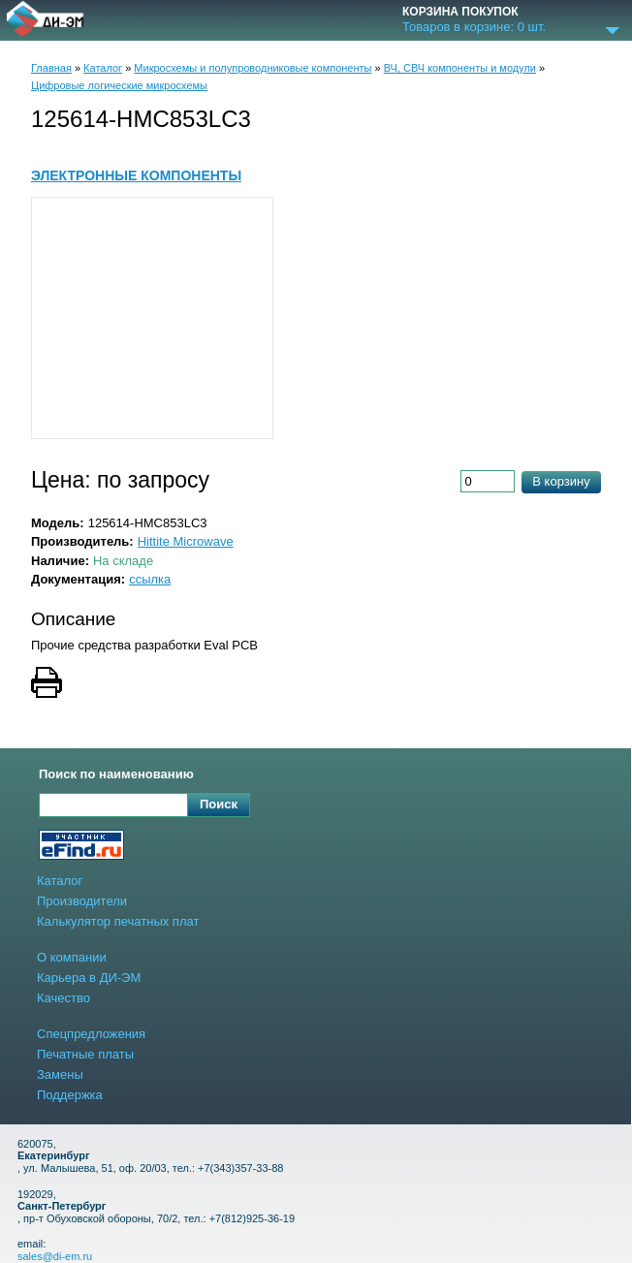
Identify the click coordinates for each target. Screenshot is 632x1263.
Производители (82, 901)
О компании (72, 957)
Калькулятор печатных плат (118, 921)
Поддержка (70, 1095)
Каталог (102, 68)
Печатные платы (85, 1054)
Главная (51, 68)
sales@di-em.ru (54, 1256)
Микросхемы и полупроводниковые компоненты (252, 68)
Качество (63, 998)
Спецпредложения (91, 1033)
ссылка (150, 579)
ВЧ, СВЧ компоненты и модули (460, 68)
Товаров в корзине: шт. (474, 27)
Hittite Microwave (186, 541)
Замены (60, 1074)
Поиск (218, 804)
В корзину (560, 481)
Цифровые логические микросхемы (119, 85)
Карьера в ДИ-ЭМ (89, 977)
